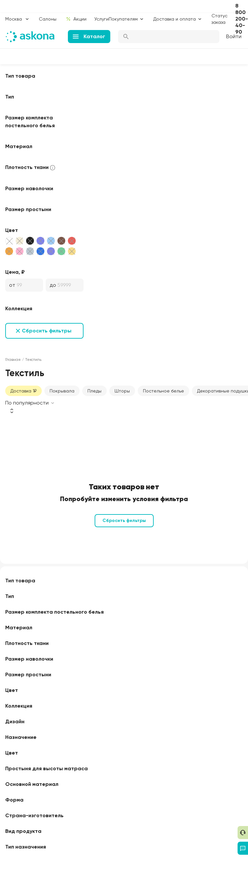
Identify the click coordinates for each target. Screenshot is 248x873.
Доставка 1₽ (23, 390)
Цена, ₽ (15, 272)
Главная (13, 359)
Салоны (47, 19)
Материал (18, 146)
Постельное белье (163, 390)
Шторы (122, 390)
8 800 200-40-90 (241, 19)
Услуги (101, 19)
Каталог (89, 36)
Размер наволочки (29, 188)
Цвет (11, 230)
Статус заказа (219, 19)
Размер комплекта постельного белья (30, 122)
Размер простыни (28, 209)
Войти (233, 36)
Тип (9, 97)
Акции (76, 19)
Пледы (94, 390)
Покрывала (62, 390)
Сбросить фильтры (46, 331)
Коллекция (18, 308)
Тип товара (20, 76)
